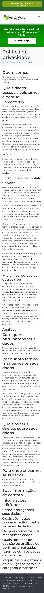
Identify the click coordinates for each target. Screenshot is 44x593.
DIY (4, 580)
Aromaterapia (18, 578)
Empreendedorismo (16, 580)
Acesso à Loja (31, 583)
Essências (32, 580)
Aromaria (6, 578)
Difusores (31, 578)
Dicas (39, 578)
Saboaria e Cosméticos (12, 583)
